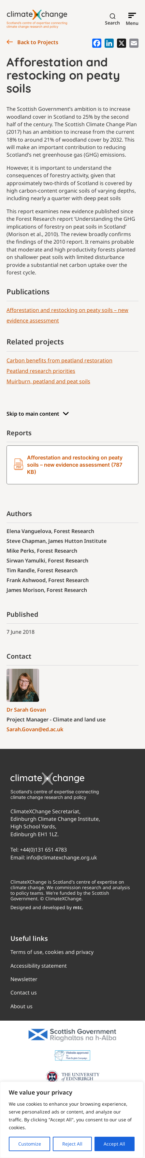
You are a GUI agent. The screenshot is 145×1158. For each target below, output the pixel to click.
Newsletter (23, 979)
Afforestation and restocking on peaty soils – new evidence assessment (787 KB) (68, 464)
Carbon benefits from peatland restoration (59, 360)
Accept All (114, 1144)
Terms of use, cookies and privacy (52, 952)
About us (21, 1006)
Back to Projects (32, 42)
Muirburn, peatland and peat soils (48, 381)
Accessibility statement (38, 965)
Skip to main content (38, 414)
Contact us (23, 992)
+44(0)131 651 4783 (43, 849)
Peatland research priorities (41, 370)
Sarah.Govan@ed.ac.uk (35, 729)
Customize (29, 1144)
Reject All (72, 1144)
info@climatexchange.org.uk (61, 857)
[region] (71, 1119)
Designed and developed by (46, 907)
